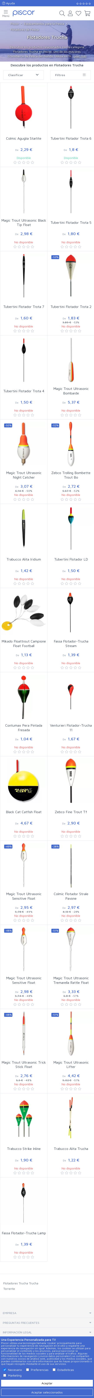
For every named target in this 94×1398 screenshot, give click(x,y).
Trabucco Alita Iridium (24, 559)
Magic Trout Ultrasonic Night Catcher (24, 475)
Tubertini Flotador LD (71, 559)
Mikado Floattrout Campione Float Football (24, 643)
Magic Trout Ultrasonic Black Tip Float (23, 222)
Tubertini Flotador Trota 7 (23, 307)
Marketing (15, 1375)
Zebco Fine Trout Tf (71, 812)
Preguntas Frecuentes (21, 1322)
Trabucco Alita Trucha (71, 1149)
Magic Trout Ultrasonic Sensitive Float (24, 896)
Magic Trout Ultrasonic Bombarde (71, 391)
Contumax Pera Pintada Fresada (23, 727)
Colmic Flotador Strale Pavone (71, 896)
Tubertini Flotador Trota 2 (70, 307)
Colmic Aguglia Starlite (23, 138)
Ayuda (8, 3)
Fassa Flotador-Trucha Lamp (24, 1233)
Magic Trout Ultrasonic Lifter (71, 1064)
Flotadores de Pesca (24, 29)
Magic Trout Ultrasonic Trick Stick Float (24, 1064)
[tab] (47, 1313)
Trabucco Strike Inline (24, 1149)
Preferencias (40, 1370)
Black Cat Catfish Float (24, 812)
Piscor (14, 23)
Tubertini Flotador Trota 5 (70, 222)
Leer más (80, 56)
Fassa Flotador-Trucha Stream (71, 643)
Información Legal (17, 1332)
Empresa (9, 1313)
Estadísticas (65, 1370)
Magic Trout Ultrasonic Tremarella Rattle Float (71, 980)
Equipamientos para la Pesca (44, 23)
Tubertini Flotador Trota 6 (70, 138)
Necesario (15, 1370)
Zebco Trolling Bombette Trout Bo (71, 475)
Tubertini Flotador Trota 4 (23, 391)
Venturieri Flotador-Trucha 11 (71, 727)
